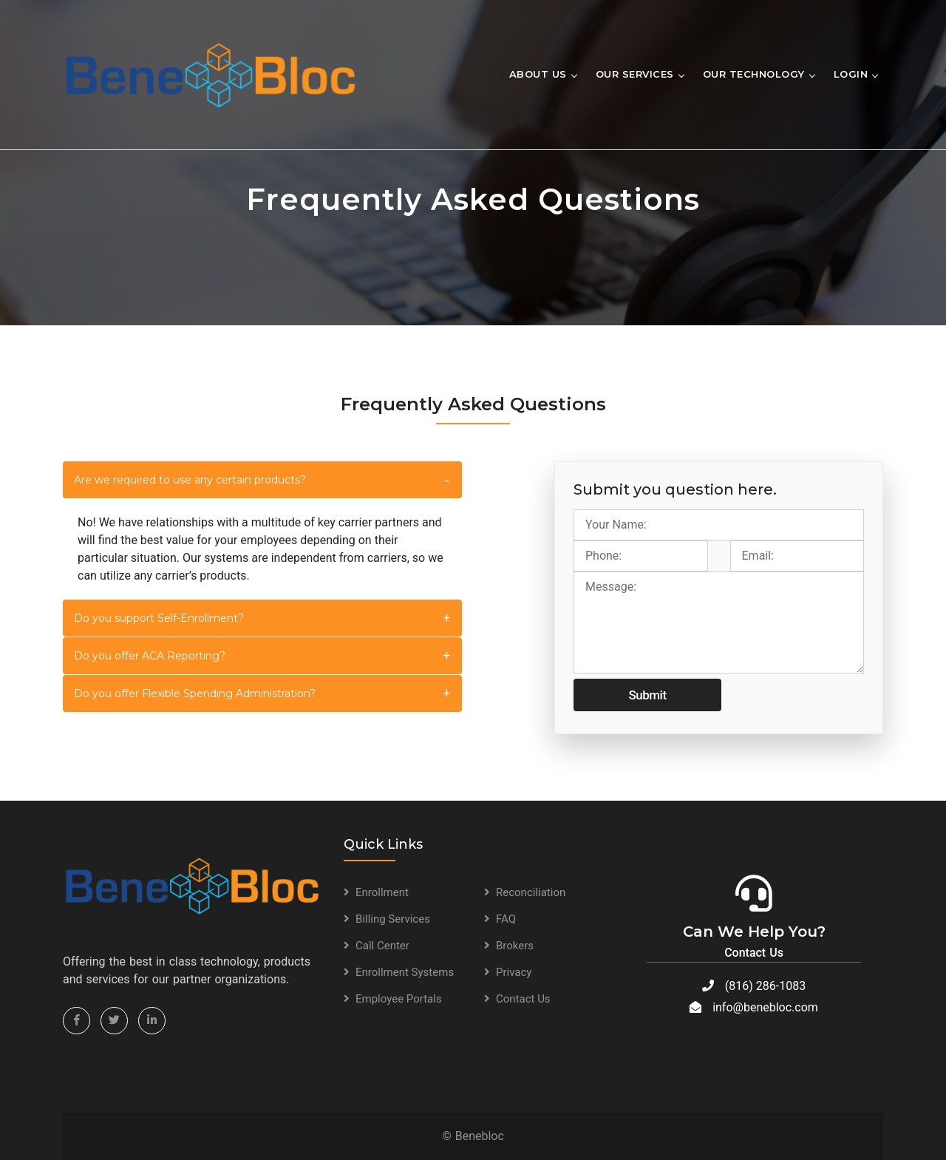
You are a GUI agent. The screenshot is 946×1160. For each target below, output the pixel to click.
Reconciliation (530, 892)
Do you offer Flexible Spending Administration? (195, 693)
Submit (647, 695)
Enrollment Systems (404, 972)
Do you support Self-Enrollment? (159, 618)
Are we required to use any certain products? (190, 479)
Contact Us (523, 998)
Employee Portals (398, 998)
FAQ (506, 919)
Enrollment (382, 892)
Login (851, 74)
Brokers (515, 945)
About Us (538, 74)
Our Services (635, 74)
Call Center (382, 945)
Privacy (513, 972)
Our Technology (754, 74)
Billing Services (392, 919)
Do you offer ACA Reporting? (149, 655)
